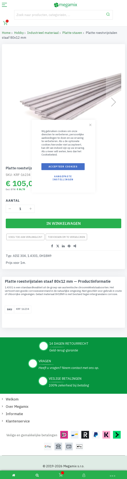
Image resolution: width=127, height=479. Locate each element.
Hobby (19, 33)
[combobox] (63, 15)
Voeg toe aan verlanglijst (25, 237)
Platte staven (72, 33)
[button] (113, 102)
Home (6, 33)
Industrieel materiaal (43, 33)
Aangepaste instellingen (63, 178)
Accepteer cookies (63, 166)
